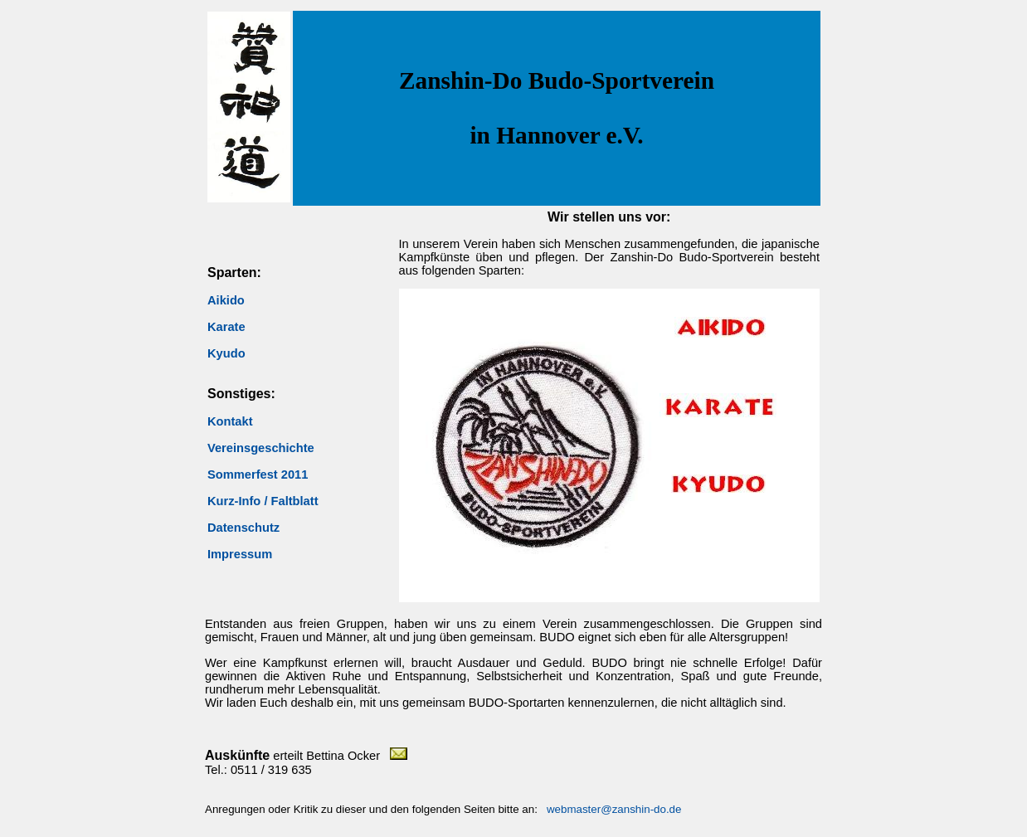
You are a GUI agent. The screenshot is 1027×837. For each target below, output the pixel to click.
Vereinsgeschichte (260, 448)
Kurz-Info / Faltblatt (263, 501)
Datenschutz (243, 527)
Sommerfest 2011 (257, 474)
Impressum (239, 554)
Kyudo (226, 353)
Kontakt (230, 421)
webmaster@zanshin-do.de (614, 809)
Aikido (226, 300)
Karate (226, 326)
